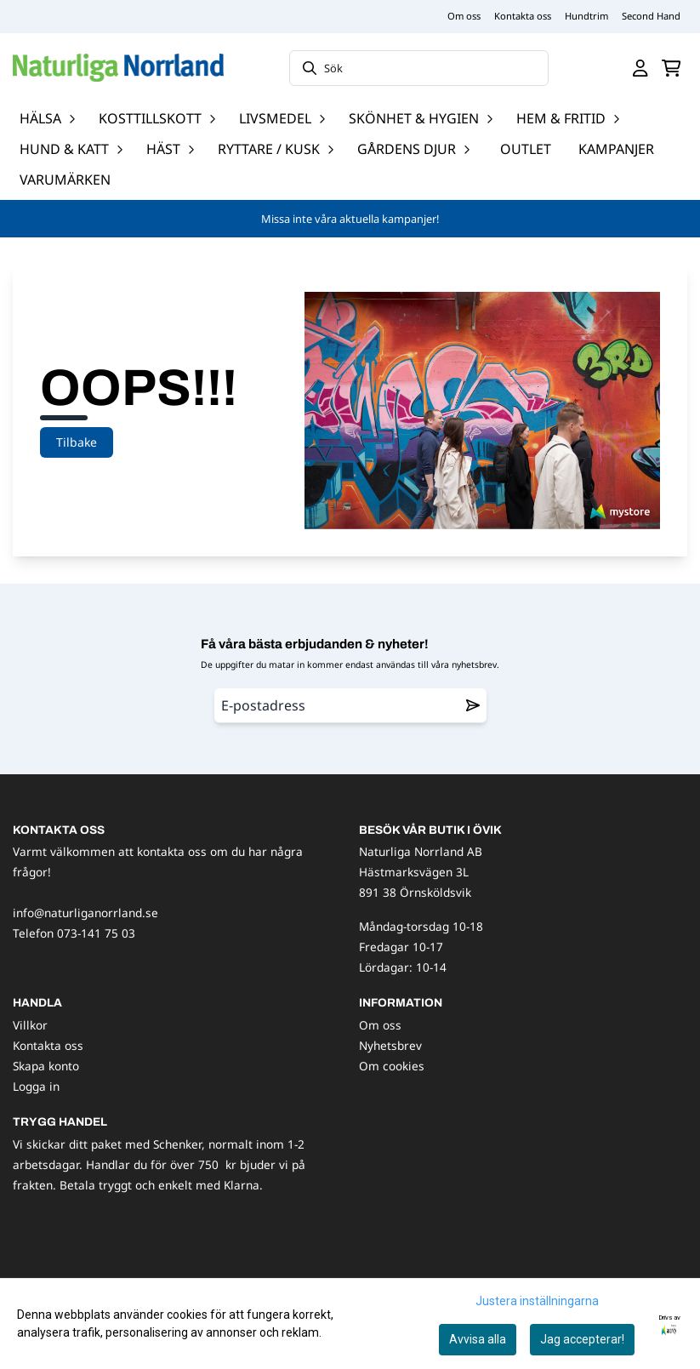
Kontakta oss (522, 15)
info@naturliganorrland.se (85, 912)
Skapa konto (46, 1066)
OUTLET (525, 149)
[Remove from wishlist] (473, 705)
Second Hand (651, 15)
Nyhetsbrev (390, 1045)
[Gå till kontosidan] (640, 68)
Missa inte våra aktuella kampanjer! (350, 218)
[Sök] (419, 68)
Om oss (464, 15)
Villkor (30, 1025)
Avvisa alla (477, 1339)
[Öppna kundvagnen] (671, 68)
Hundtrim (586, 15)
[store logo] (118, 68)
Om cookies (391, 1066)
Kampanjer (616, 149)
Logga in (36, 1086)
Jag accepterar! (582, 1339)
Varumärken (65, 179)
